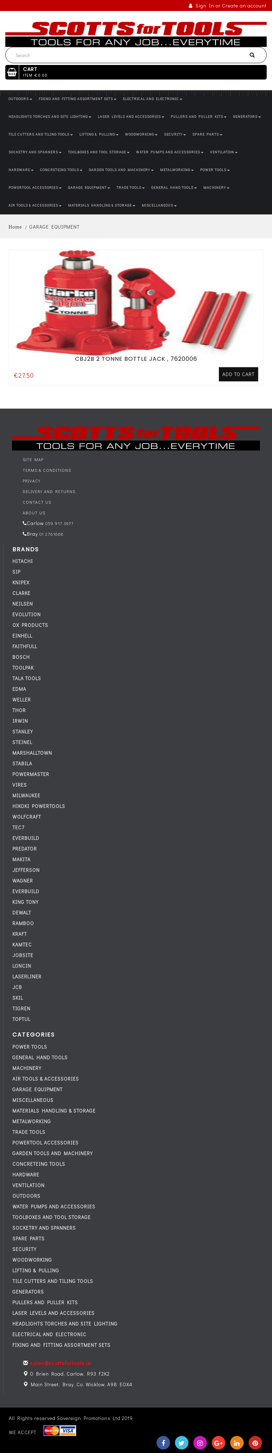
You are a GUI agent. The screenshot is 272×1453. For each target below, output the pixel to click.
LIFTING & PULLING (99, 134)
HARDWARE (21, 170)
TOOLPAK (23, 667)
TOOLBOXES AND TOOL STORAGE (99, 152)
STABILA (22, 763)
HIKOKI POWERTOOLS (38, 806)
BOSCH (21, 657)
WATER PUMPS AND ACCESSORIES (170, 152)
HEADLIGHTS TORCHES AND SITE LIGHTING (49, 116)
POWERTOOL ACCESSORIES (35, 187)
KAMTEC (22, 944)
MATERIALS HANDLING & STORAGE (101, 205)
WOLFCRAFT (26, 816)
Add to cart (238, 348)
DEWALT (21, 912)
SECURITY (175, 134)
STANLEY (22, 731)
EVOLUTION (26, 614)
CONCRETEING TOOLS (61, 170)
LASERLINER (26, 976)
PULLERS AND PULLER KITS (199, 116)
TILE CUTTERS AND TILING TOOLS (40, 134)
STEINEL (22, 742)
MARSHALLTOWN (32, 752)
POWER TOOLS (215, 170)
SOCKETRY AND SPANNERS (35, 152)
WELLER (21, 699)
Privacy (31, 481)
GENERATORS (247, 116)
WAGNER (22, 880)
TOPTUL (21, 1019)
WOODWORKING (141, 134)
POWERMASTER (30, 774)
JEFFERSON (26, 870)
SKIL (17, 997)
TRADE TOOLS (131, 187)
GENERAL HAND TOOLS (174, 187)
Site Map (33, 459)
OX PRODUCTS (30, 625)
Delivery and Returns (49, 491)
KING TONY (25, 901)
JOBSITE (22, 955)
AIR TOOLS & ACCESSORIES (35, 205)
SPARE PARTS (207, 134)
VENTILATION (224, 152)
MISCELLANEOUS (159, 205)
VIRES (19, 784)
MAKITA (21, 859)
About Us (34, 512)
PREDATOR (24, 848)
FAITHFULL (24, 646)
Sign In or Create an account (228, 5)
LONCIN (21, 965)
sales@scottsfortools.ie (60, 1362)
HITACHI (22, 561)
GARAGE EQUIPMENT (89, 187)
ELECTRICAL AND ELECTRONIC (152, 99)
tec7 (18, 827)
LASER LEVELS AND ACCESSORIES (131, 116)
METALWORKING (177, 170)
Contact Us (37, 502)
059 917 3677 (59, 523)
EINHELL (22, 635)
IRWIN (20, 720)
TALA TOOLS (26, 678)
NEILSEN (22, 603)
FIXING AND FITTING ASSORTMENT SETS (78, 99)
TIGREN (21, 1008)
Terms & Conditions (47, 470)
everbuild (25, 838)
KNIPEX (20, 582)
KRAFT (19, 933)
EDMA (19, 688)
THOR (19, 710)
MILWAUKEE (26, 795)
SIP (16, 571)
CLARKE (21, 593)
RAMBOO (23, 923)
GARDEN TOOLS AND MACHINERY (121, 170)
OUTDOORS (20, 99)
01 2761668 (50, 534)
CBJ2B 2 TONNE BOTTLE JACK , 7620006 (136, 333)
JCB (17, 987)
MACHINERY (216, 187)
